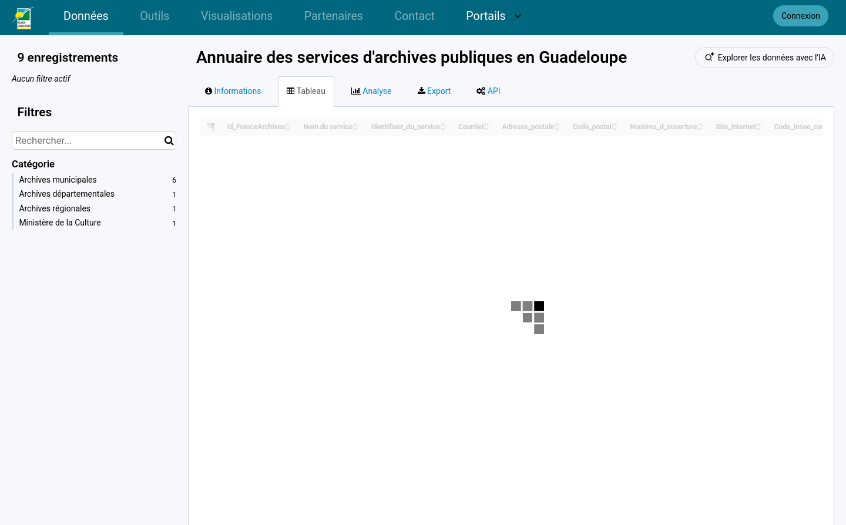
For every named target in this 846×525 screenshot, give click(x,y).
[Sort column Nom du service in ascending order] (355, 124)
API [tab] (488, 91)
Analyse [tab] (371, 91)
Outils (154, 16)
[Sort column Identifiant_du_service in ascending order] (443, 124)
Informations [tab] (233, 91)
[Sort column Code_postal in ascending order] (614, 124)
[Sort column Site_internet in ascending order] (758, 124)
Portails (494, 16)
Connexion (800, 16)
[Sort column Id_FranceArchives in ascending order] (288, 124)
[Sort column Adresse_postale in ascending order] (557, 124)
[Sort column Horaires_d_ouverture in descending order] (700, 128)
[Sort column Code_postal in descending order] (614, 128)
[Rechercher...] (94, 140)
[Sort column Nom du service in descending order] (355, 128)
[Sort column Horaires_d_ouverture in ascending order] (700, 124)
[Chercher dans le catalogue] (169, 140)
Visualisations (237, 16)
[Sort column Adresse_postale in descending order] (557, 128)
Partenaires (333, 16)
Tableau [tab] (306, 91)
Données (86, 16)
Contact (414, 16)
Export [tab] (434, 91)
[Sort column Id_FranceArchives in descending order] (288, 128)
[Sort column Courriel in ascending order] (486, 124)
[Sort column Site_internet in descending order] (758, 128)
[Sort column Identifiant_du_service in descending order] (443, 128)
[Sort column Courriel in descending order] (486, 128)
